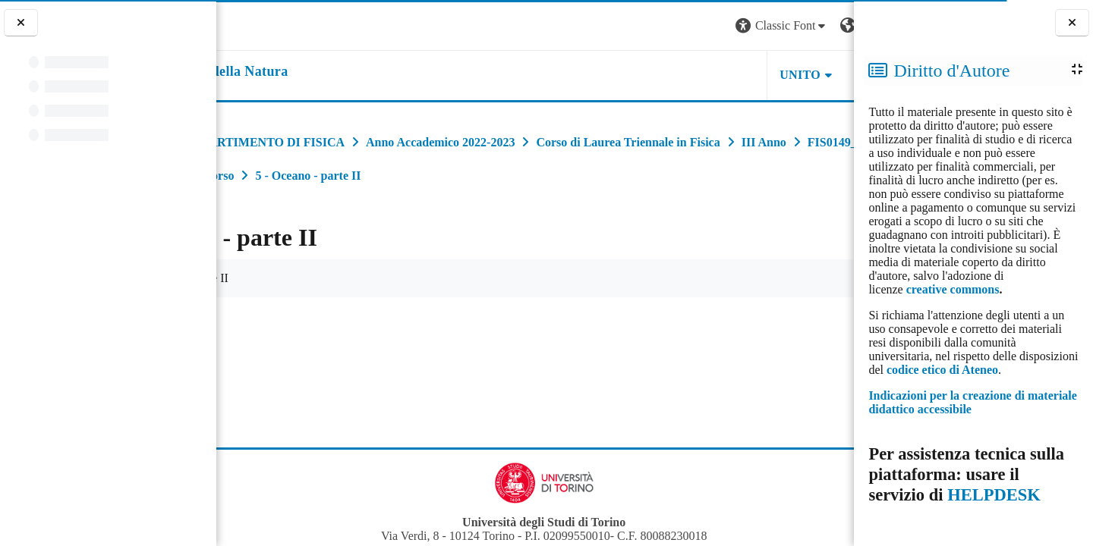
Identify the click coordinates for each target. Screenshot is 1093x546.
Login (827, 25)
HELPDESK (994, 494)
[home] (312, 72)
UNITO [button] (666, 74)
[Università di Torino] (263, 24)
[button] (648, 26)
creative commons (953, 289)
